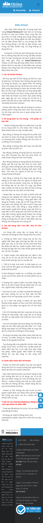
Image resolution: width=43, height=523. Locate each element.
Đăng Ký (34, 10)
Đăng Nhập (19, 10)
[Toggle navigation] (38, 5)
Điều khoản (34, 440)
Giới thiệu (22, 440)
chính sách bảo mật (26, 444)
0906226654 (12, 432)
